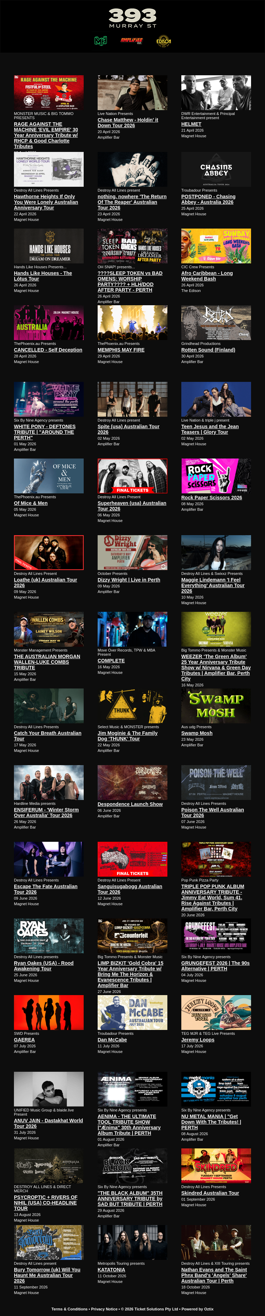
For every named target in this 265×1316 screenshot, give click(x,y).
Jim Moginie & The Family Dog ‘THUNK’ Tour (128, 735)
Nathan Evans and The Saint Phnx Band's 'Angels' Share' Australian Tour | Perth (214, 1275)
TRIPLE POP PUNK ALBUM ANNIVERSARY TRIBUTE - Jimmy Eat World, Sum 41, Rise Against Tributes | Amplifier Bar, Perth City (212, 897)
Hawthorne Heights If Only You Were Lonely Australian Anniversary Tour (46, 202)
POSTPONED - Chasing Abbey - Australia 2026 (208, 199)
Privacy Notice (104, 1309)
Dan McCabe (112, 1039)
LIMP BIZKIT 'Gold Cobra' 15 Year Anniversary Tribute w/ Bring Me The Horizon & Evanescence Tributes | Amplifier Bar (130, 974)
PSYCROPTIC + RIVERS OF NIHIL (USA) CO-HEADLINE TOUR (45, 1202)
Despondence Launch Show (130, 804)
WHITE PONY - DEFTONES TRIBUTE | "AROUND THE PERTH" (45, 432)
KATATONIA (111, 1269)
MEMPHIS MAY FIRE (121, 350)
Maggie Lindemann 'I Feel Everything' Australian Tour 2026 (212, 585)
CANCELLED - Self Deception (48, 350)
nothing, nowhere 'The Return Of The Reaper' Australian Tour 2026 (132, 202)
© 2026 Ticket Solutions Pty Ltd (149, 1309)
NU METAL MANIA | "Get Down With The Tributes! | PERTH (211, 1122)
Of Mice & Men (30, 503)
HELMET (191, 124)
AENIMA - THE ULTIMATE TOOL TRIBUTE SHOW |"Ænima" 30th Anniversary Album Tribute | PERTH (129, 1125)
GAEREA (24, 1039)
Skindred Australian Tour (210, 1193)
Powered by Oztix (198, 1309)
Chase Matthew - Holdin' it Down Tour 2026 (128, 122)
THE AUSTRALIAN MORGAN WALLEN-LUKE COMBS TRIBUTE (47, 662)
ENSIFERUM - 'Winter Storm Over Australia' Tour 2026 (46, 812)
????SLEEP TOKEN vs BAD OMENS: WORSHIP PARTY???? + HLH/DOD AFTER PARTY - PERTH (130, 281)
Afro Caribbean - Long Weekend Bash (207, 276)
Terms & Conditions (70, 1309)
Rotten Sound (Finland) (208, 350)
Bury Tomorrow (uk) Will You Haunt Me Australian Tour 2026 (47, 1275)
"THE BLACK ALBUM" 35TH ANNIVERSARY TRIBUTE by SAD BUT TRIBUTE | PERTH (130, 1198)
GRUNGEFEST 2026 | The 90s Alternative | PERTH (215, 965)
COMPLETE (111, 660)
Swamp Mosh (196, 733)
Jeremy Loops (197, 1039)
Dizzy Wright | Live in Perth (129, 580)
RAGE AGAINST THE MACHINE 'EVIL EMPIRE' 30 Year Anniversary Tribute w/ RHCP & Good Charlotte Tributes (46, 135)
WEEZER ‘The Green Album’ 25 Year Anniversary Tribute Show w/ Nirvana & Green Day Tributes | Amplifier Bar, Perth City (216, 668)
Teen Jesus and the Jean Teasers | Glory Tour (210, 429)
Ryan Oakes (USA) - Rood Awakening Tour (44, 965)
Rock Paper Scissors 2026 (211, 497)
